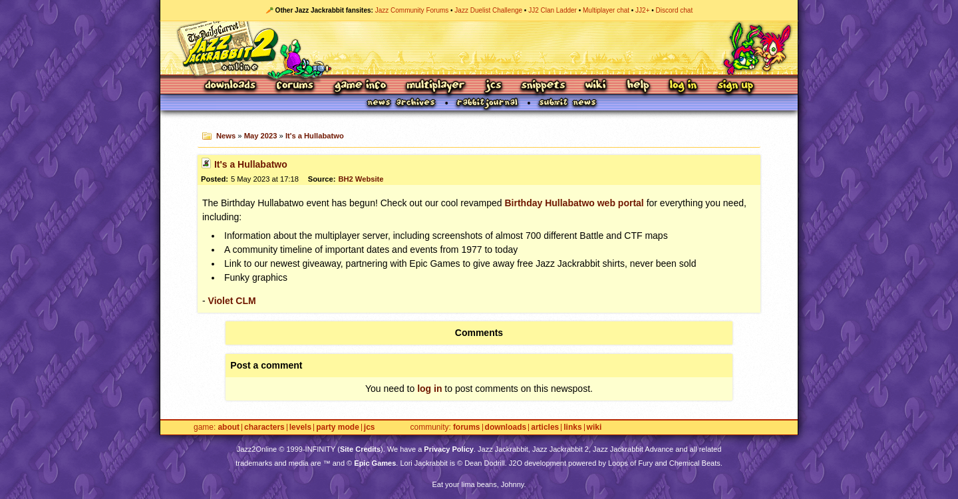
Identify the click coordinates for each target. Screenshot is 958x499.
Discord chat (674, 10)
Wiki (596, 86)
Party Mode (337, 427)
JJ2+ (642, 10)
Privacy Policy (449, 449)
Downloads (231, 86)
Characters (264, 427)
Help (638, 86)
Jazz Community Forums (412, 10)
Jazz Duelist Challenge (488, 10)
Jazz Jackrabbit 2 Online (479, 48)
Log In (683, 86)
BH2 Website (360, 179)
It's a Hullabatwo (314, 136)
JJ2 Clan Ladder (552, 10)
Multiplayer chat (606, 10)
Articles (545, 427)
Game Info (360, 86)
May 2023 (260, 136)
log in (429, 388)
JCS (493, 86)
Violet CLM (232, 300)
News (226, 136)
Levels (300, 427)
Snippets (543, 86)
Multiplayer (435, 86)
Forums (295, 86)
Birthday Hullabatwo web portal (574, 203)
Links (572, 427)
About (229, 427)
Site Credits (360, 449)
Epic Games (375, 463)
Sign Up (735, 86)
